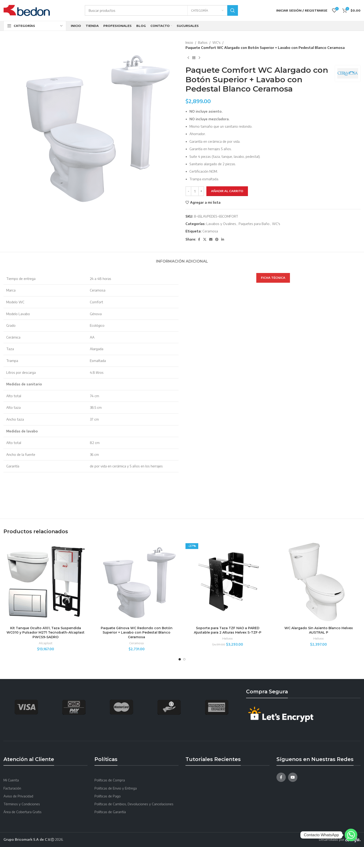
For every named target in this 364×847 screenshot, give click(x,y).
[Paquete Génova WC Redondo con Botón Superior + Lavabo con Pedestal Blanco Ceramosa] (136, 582)
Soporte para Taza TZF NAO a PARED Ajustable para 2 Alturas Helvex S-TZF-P (227, 630)
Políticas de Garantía (110, 812)
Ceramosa (210, 231)
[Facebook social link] (199, 239)
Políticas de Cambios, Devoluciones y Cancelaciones (133, 804)
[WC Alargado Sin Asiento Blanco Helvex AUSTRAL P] (318, 582)
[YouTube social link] (292, 777)
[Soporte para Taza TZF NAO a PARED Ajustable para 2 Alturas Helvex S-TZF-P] (227, 582)
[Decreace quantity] (188, 191)
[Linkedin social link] (222, 239)
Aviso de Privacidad (18, 796)
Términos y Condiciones (21, 804)
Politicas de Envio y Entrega (115, 788)
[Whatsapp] (351, 835)
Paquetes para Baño (254, 224)
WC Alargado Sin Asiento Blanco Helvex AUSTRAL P (318, 630)
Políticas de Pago (107, 796)
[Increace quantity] (201, 191)
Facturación (12, 788)
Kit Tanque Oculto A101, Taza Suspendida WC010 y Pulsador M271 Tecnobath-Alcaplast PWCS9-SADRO (45, 632)
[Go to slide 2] (184, 659)
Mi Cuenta (11, 780)
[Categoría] (207, 10)
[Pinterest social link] (217, 239)
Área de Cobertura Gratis (22, 812)
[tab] (182, 259)
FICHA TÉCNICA (273, 277)
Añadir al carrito (227, 191)
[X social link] (205, 239)
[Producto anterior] (188, 58)
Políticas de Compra (109, 780)
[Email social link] (211, 239)
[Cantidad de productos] (194, 191)
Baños (203, 42)
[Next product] (199, 58)
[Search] (161, 10)
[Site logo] (26, 10)
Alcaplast (45, 643)
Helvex (227, 638)
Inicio (189, 42)
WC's (216, 42)
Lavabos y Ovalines (221, 224)
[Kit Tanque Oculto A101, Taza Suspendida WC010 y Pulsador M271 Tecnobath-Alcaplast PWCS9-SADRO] (45, 582)
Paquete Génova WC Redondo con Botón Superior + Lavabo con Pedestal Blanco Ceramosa (136, 632)
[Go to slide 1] (180, 659)
